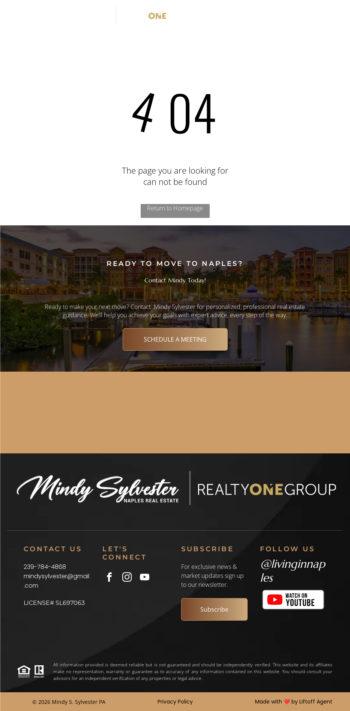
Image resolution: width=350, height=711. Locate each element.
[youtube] (145, 578)
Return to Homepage (175, 208)
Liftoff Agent (315, 701)
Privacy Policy (175, 701)
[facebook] (109, 578)
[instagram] (127, 578)
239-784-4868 (45, 566)
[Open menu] (314, 15)
